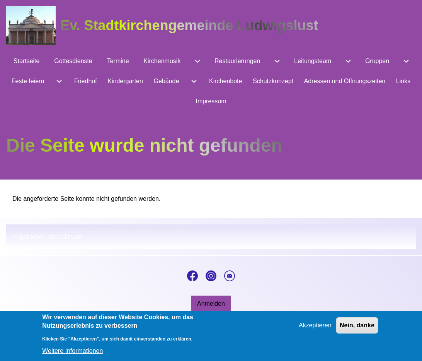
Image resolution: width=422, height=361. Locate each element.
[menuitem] (26, 61)
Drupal (74, 236)
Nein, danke (357, 330)
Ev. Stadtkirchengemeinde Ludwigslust (189, 25)
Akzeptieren (315, 330)
